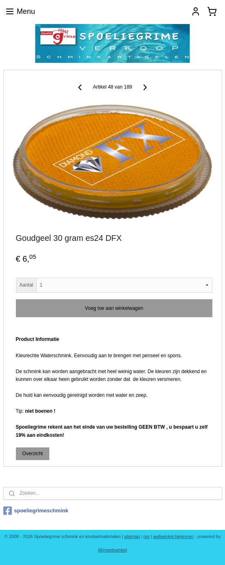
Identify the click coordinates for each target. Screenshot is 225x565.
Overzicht (32, 453)
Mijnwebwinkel (112, 549)
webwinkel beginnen (173, 536)
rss (146, 536)
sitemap (132, 536)
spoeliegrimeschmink (35, 511)
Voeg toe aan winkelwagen (114, 308)
